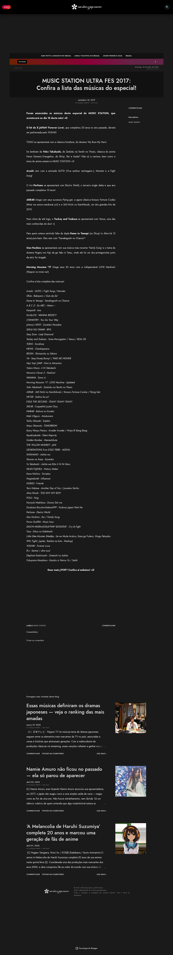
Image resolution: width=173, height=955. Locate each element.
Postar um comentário (35, 640)
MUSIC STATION (134, 122)
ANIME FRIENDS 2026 (112, 56)
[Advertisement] (86, 33)
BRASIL (129, 56)
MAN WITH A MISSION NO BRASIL (56, 56)
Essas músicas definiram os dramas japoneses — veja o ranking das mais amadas (65, 712)
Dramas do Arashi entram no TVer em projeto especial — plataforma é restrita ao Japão (118, 62)
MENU (6, 7)
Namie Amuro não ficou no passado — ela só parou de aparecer (64, 772)
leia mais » (101, 753)
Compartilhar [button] (135, 108)
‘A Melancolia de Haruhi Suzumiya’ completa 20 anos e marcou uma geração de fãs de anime (63, 833)
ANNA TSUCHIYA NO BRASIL (87, 56)
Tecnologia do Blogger (86, 948)
